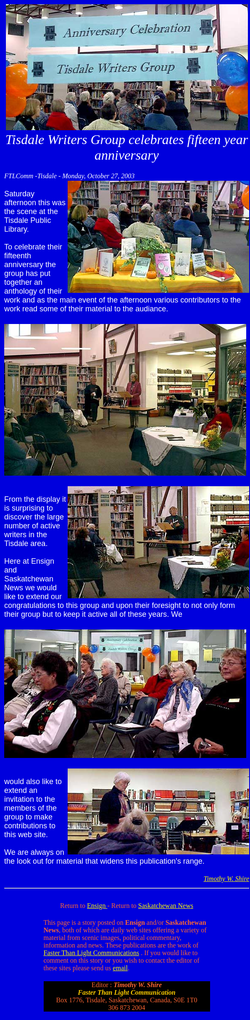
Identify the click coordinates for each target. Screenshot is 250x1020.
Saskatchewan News (165, 905)
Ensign (97, 905)
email (120, 968)
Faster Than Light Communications (91, 952)
